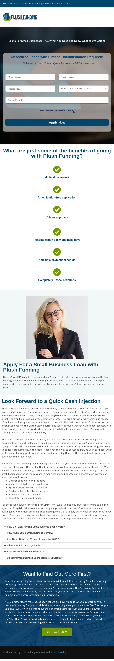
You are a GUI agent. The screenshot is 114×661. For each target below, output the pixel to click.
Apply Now (57, 124)
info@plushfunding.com (55, 3)
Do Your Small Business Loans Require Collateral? (34, 559)
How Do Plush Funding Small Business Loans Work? (36, 528)
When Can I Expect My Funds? (24, 547)
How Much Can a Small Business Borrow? (30, 534)
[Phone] (30, 90)
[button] (57, 529)
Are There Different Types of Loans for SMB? (33, 541)
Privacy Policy (58, 654)
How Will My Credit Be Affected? (25, 553)
